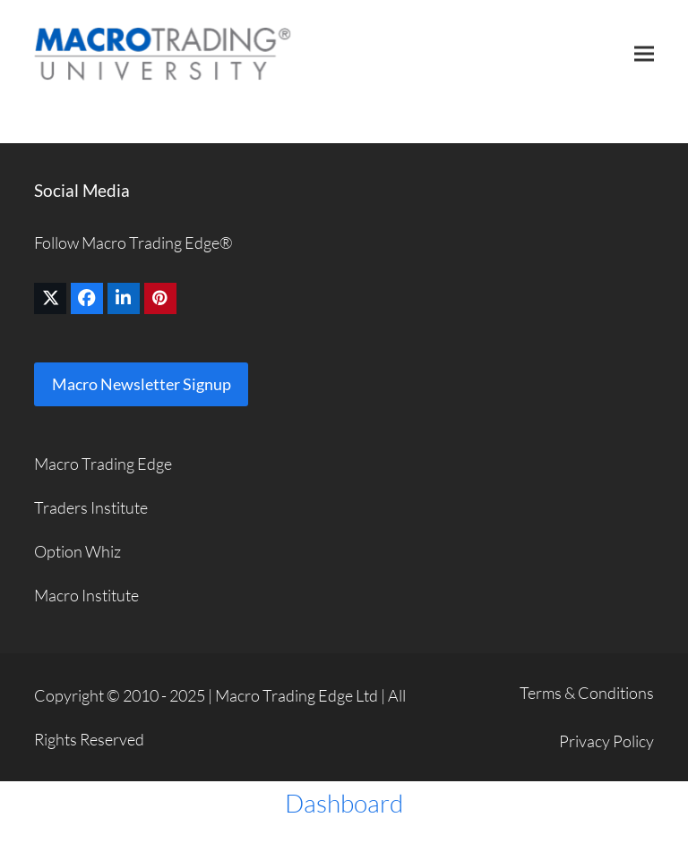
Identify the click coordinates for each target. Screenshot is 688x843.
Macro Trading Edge (103, 463)
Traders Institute (91, 507)
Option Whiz (77, 551)
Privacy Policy (606, 741)
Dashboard (344, 803)
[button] (644, 53)
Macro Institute (86, 595)
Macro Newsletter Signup (141, 384)
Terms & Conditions (587, 692)
